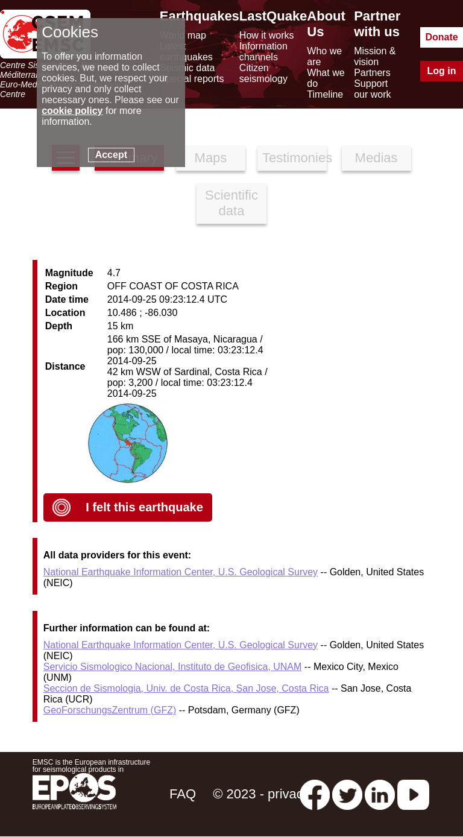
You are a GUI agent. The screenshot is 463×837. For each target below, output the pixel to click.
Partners (372, 73)
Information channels (263, 51)
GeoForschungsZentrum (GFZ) (110, 710)
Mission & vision (374, 56)
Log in (441, 71)
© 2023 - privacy (261, 793)
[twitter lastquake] (347, 793)
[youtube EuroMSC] (413, 793)
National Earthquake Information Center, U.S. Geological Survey (180, 572)
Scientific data (231, 203)
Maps (211, 157)
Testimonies (294, 157)
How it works (266, 35)
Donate (441, 37)
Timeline (325, 94)
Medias (376, 157)
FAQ (182, 793)
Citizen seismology (263, 73)
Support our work (372, 88)
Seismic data (187, 68)
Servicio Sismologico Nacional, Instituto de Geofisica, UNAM (172, 667)
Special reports (192, 79)
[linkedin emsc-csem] (380, 793)
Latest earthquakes (186, 51)
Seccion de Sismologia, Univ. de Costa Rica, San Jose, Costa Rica (186, 688)
